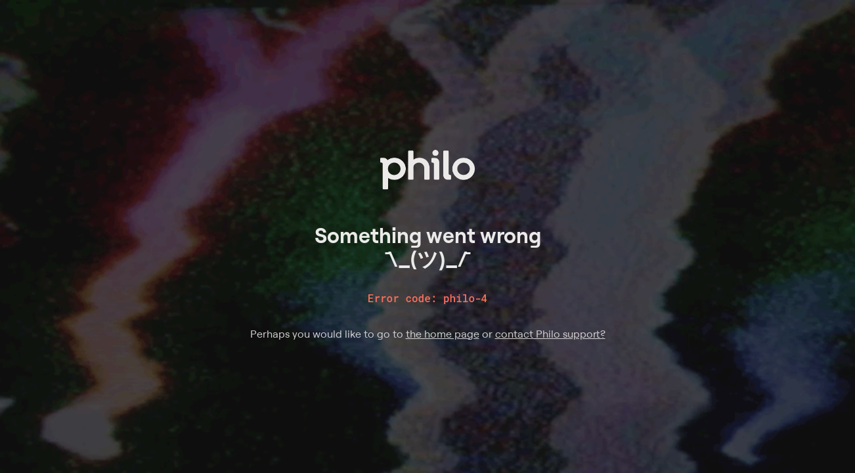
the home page (442, 333)
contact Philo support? (550, 333)
